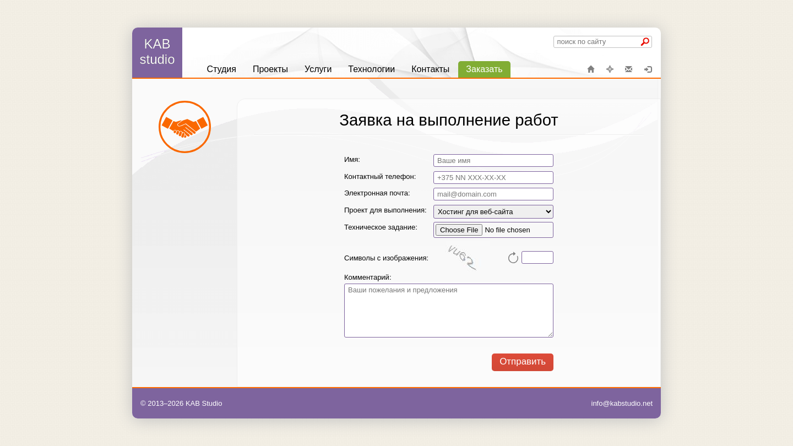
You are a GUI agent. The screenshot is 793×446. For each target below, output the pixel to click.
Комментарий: (368, 277)
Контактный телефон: (380, 176)
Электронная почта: (377, 193)
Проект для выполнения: (385, 210)
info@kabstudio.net (622, 403)
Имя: (352, 159)
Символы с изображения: (386, 258)
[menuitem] (221, 69)
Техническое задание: (380, 227)
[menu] (354, 69)
